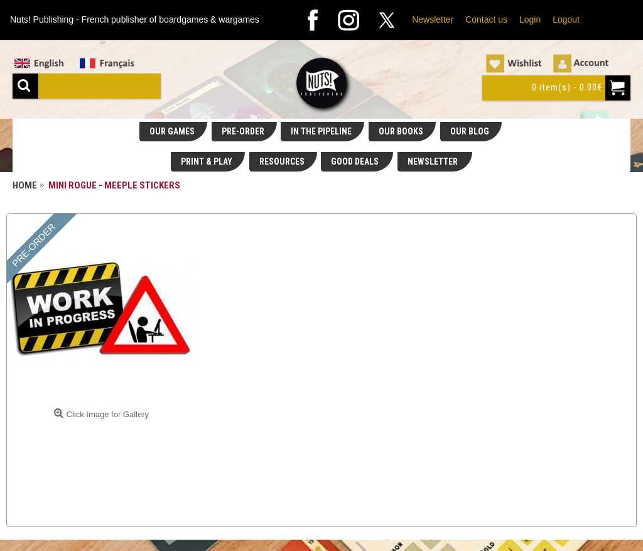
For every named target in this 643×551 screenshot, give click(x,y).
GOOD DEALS (356, 161)
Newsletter (432, 19)
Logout (566, 19)
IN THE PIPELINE (321, 131)
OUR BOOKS (401, 131)
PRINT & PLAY (206, 161)
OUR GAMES (172, 131)
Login (530, 19)
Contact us (486, 19)
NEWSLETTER (434, 161)
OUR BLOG (469, 131)
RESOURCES (282, 161)
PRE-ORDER (243, 131)
